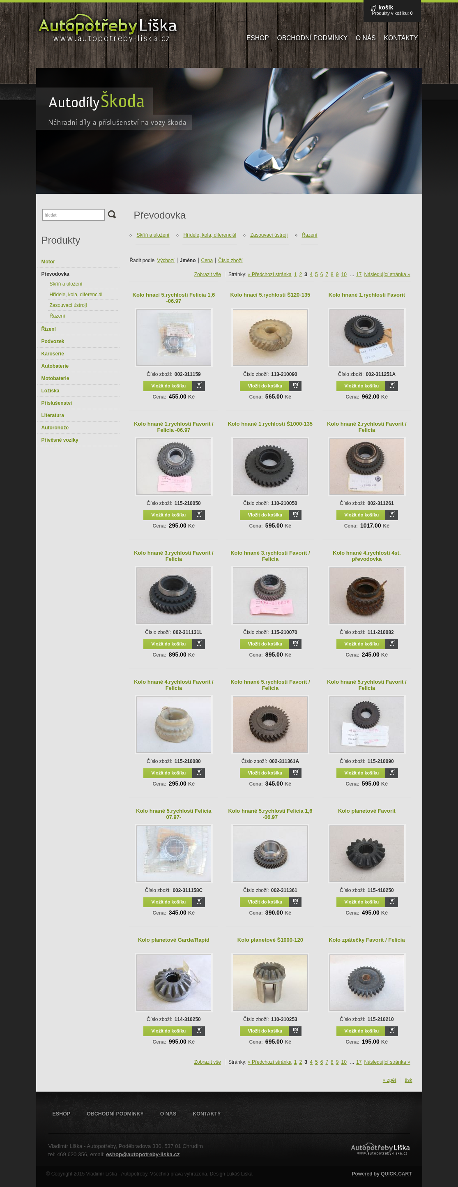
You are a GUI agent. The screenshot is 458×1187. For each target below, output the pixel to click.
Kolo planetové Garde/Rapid (173, 940)
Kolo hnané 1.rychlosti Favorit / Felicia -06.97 (173, 427)
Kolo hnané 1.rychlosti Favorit (367, 295)
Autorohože (55, 428)
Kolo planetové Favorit (367, 811)
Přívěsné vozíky (59, 440)
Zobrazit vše (207, 274)
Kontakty (401, 38)
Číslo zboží (230, 260)
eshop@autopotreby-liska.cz (143, 1154)
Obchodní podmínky (312, 38)
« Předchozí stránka (270, 274)
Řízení (48, 329)
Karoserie (52, 354)
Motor (48, 262)
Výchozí (166, 260)
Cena (207, 260)
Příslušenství (56, 403)
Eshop (257, 38)
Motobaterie (55, 378)
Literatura (52, 415)
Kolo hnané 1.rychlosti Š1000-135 (270, 424)
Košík (385, 7)
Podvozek (52, 341)
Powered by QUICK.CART (382, 1174)
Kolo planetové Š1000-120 (270, 940)
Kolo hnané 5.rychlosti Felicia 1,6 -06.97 (270, 814)
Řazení (57, 316)
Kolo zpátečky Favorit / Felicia (367, 940)
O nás (366, 38)
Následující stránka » (387, 274)
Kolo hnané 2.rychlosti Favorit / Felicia (366, 427)
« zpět (389, 1080)
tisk (408, 1080)
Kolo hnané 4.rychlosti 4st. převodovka (366, 556)
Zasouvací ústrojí (68, 305)
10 (343, 274)
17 (358, 274)
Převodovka (55, 274)
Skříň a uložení (66, 284)
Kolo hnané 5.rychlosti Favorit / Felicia (270, 685)
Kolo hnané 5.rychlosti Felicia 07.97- (173, 814)
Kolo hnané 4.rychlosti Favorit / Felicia (173, 685)
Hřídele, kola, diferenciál (76, 294)
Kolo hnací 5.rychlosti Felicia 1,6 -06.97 (174, 298)
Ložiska (50, 391)
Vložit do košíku (169, 385)
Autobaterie (55, 366)
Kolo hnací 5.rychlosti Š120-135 (270, 295)
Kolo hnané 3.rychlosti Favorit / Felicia (173, 556)
